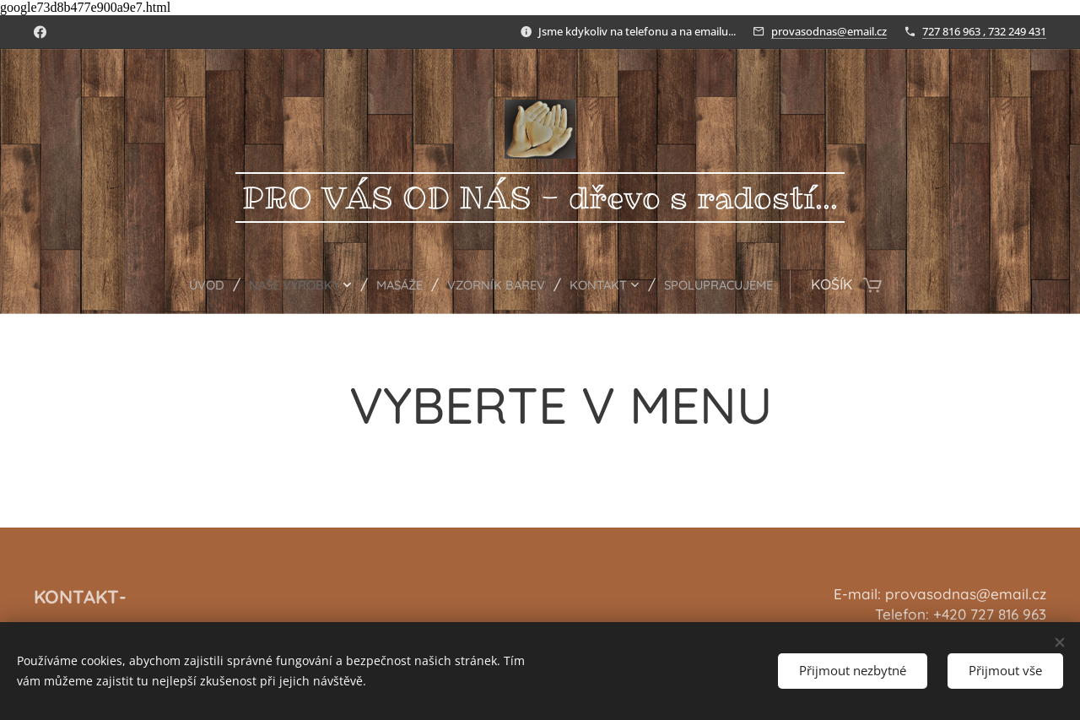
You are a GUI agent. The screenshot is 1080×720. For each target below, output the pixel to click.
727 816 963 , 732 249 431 (984, 31)
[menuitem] (175, 284)
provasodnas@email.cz (829, 31)
